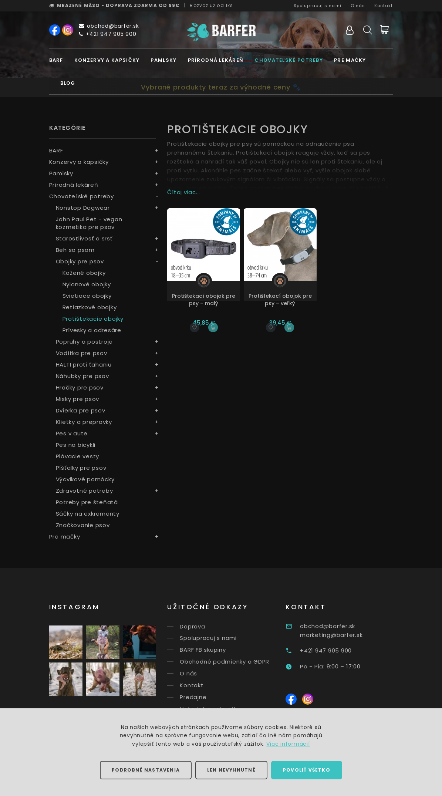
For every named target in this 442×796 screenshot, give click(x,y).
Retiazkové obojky (90, 307)
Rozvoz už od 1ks (211, 5)
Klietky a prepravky (84, 422)
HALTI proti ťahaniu (84, 364)
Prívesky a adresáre (92, 330)
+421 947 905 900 (107, 34)
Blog (67, 83)
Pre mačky (350, 60)
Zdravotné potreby (84, 491)
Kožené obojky (84, 273)
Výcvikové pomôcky (85, 479)
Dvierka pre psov (80, 410)
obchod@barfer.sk (109, 26)
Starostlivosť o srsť (84, 238)
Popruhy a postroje (84, 341)
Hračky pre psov (80, 387)
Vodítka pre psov (81, 353)
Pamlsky (163, 60)
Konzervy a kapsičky (107, 60)
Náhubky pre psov (82, 376)
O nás (358, 6)
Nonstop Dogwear (83, 208)
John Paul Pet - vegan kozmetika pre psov (89, 223)
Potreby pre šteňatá (87, 502)
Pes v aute (72, 433)
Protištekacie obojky (93, 319)
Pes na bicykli (76, 445)
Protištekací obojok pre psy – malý (203, 299)
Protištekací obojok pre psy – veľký (280, 299)
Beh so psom (75, 250)
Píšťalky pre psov (81, 468)
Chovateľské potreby (288, 60)
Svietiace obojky (87, 296)
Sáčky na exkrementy (87, 513)
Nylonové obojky (87, 284)
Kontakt (383, 6)
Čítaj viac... (183, 192)
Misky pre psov (77, 399)
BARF (56, 60)
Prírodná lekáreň (216, 60)
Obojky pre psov (80, 261)
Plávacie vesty (77, 456)
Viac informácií (288, 744)
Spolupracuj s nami (317, 6)
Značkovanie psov (83, 525)
